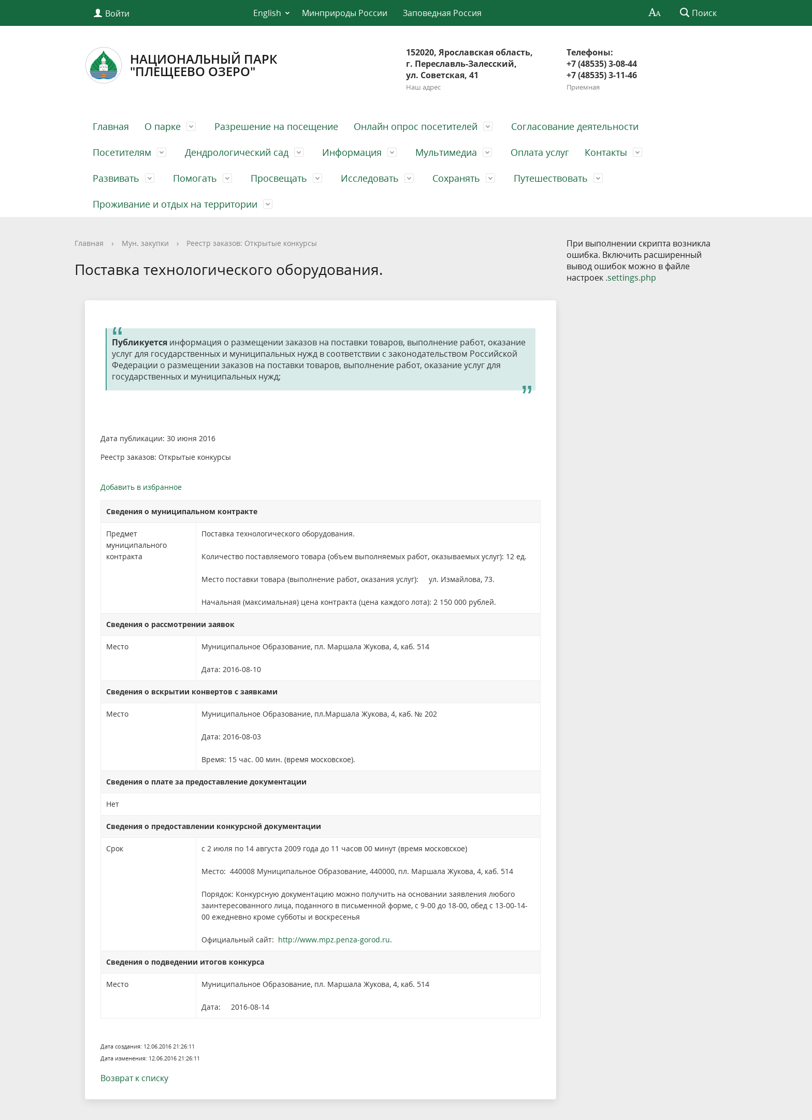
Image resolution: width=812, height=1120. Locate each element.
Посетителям (122, 152)
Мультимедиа (446, 152)
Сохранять (456, 178)
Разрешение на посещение (276, 126)
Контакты (606, 152)
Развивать (116, 178)
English (267, 13)
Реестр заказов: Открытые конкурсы (251, 243)
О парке (162, 126)
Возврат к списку (134, 1078)
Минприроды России (344, 13)
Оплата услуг (540, 152)
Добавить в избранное (141, 487)
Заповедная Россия (442, 13)
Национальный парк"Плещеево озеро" (181, 65)
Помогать (195, 178)
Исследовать (370, 178)
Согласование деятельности (575, 126)
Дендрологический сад (236, 152)
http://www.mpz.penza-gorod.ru (334, 939)
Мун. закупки (145, 243)
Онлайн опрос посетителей (415, 126)
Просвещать (279, 178)
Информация (352, 152)
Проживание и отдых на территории (175, 204)
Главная (111, 126)
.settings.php (630, 277)
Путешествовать (551, 178)
